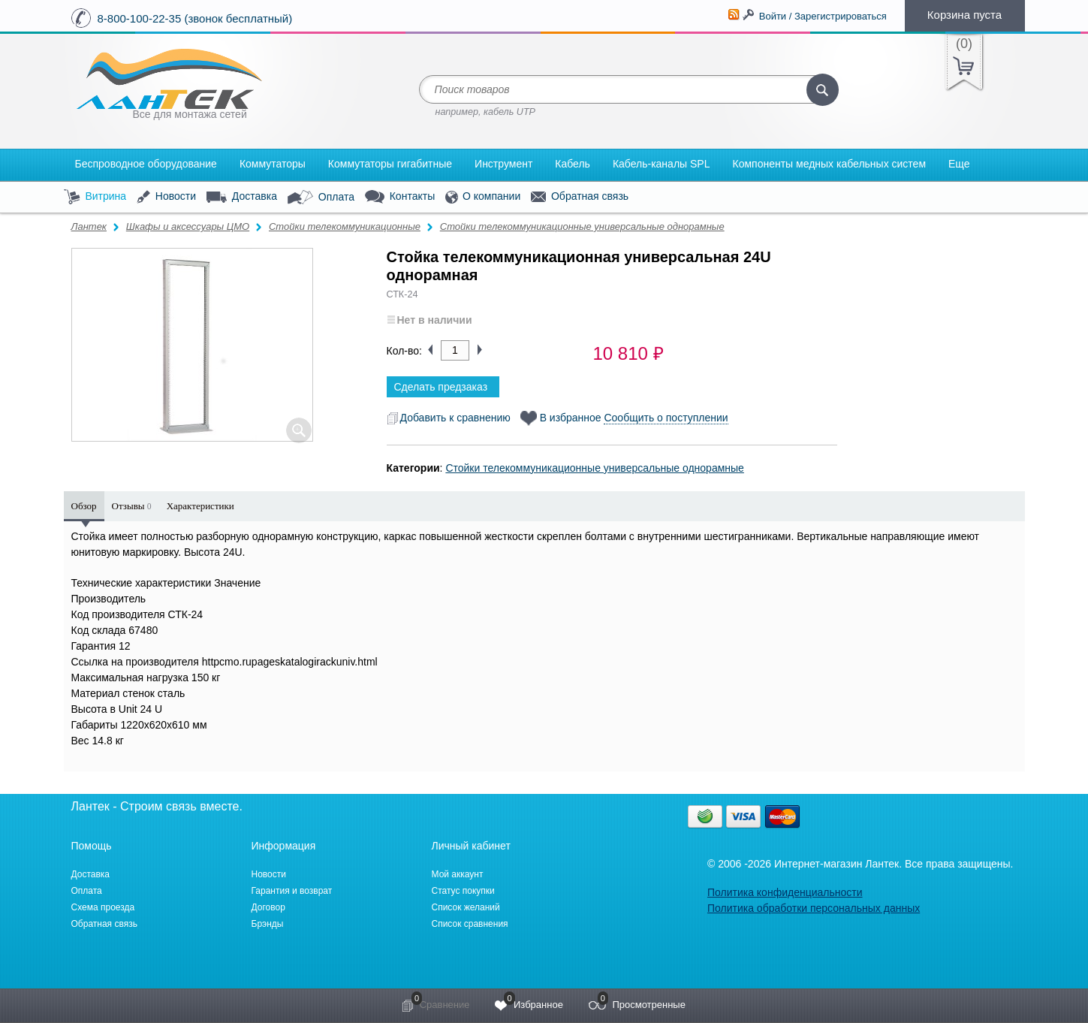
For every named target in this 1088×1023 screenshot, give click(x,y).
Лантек (89, 226)
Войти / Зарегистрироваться (823, 16)
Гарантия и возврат (292, 891)
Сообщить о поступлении (666, 418)
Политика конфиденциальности (785, 892)
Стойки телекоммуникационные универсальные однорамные (582, 226)
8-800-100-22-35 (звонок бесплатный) (195, 18)
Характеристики (200, 505)
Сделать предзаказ (441, 387)
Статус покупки (463, 891)
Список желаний (466, 907)
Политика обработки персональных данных (813, 908)
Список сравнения (470, 924)
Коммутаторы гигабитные (390, 164)
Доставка (241, 197)
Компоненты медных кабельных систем (829, 164)
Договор (268, 907)
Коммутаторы (273, 164)
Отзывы (132, 505)
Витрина (95, 197)
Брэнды (268, 924)
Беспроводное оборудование (146, 164)
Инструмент (503, 164)
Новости (166, 197)
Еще (959, 164)
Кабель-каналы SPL (661, 164)
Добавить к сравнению (449, 418)
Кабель (572, 164)
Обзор (84, 505)
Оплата (321, 197)
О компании (482, 197)
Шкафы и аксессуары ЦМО (187, 226)
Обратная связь (579, 197)
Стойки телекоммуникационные (344, 226)
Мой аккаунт (458, 874)
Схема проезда (103, 907)
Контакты (400, 197)
